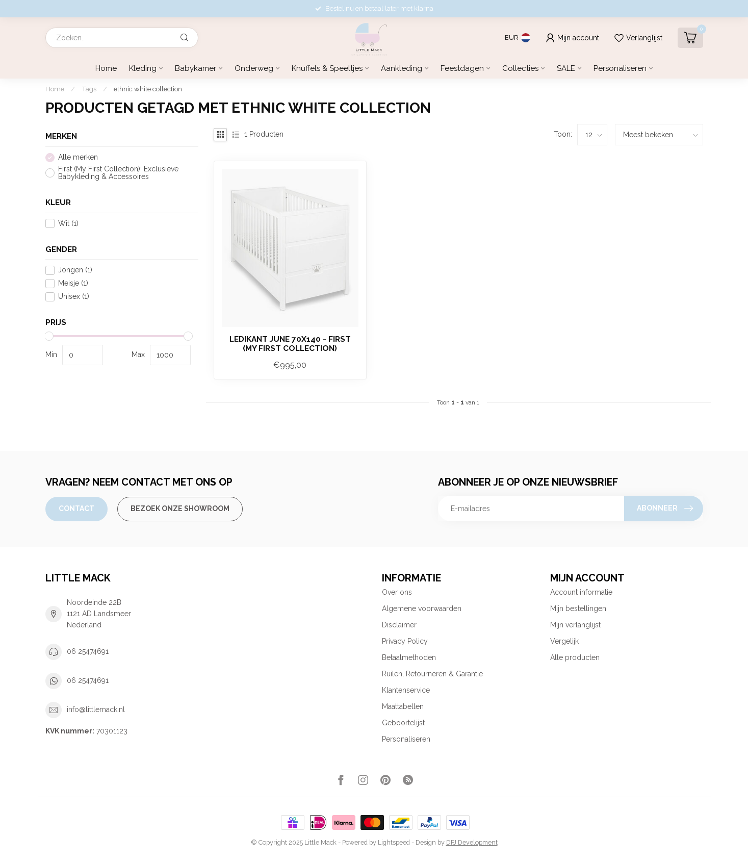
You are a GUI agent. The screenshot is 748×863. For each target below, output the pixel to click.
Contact (76, 508)
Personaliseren (620, 68)
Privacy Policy (405, 641)
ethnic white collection (148, 89)
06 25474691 (88, 651)
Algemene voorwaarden (421, 608)
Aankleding (401, 68)
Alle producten (575, 657)
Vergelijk (564, 641)
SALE (566, 68)
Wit (68, 223)
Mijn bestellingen (578, 608)
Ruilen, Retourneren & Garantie (432, 674)
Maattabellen (403, 706)
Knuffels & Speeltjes (327, 68)
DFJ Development (472, 842)
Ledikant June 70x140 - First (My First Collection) (290, 344)
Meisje (73, 283)
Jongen (75, 270)
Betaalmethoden (409, 657)
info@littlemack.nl (96, 709)
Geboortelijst (403, 723)
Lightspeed (394, 842)
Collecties (520, 68)
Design (426, 842)
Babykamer (195, 68)
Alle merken (78, 157)
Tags (89, 89)
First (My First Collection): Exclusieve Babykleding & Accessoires (118, 173)
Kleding (143, 68)
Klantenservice (406, 690)
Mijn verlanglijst (575, 625)
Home (106, 68)
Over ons (397, 592)
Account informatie (581, 592)
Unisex (73, 296)
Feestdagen (462, 68)
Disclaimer (399, 625)
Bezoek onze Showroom (180, 508)
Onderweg (254, 68)
